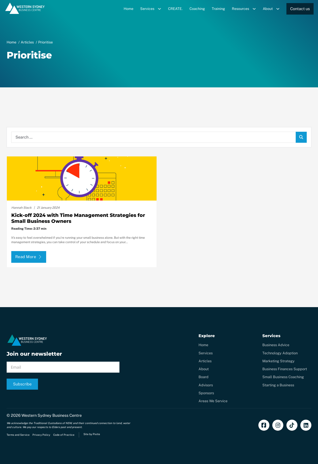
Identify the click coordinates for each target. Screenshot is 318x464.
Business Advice (275, 345)
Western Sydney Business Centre (51, 415)
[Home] (25, 13)
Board (203, 377)
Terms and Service (18, 434)
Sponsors (206, 393)
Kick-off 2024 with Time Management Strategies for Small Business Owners (78, 218)
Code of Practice (63, 434)
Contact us (300, 8)
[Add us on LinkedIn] (305, 425)
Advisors (206, 385)
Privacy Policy (41, 434)
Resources (240, 9)
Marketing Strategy (278, 361)
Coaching (197, 9)
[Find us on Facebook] (263, 425)
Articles (205, 361)
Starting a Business (278, 385)
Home (128, 9)
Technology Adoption (280, 353)
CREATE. (175, 9)
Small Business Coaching (283, 377)
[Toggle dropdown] (161, 9)
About (268, 9)
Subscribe (22, 384)
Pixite (96, 434)
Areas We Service (213, 401)
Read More (28, 256)
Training (218, 9)
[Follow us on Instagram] (277, 425)
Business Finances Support (284, 369)
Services (147, 9)
